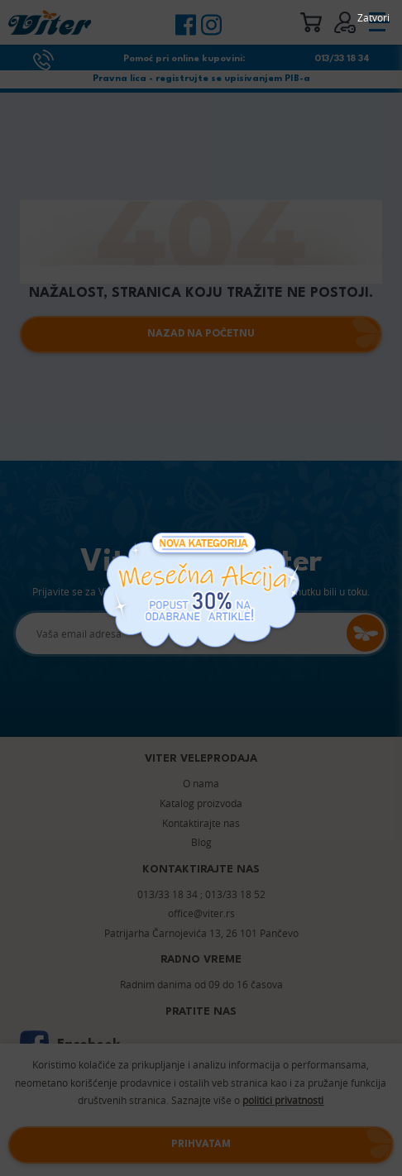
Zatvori (373, 17)
